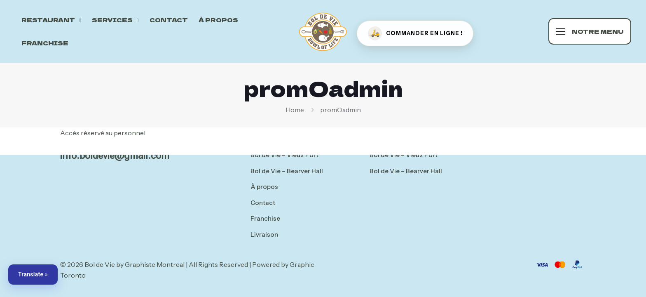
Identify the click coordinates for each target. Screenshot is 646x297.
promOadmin (340, 110)
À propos (264, 187)
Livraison (264, 234)
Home (295, 110)
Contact (262, 203)
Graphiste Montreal (155, 264)
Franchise (265, 218)
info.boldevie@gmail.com (114, 155)
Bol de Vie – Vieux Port (284, 155)
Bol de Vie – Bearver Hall (286, 171)
